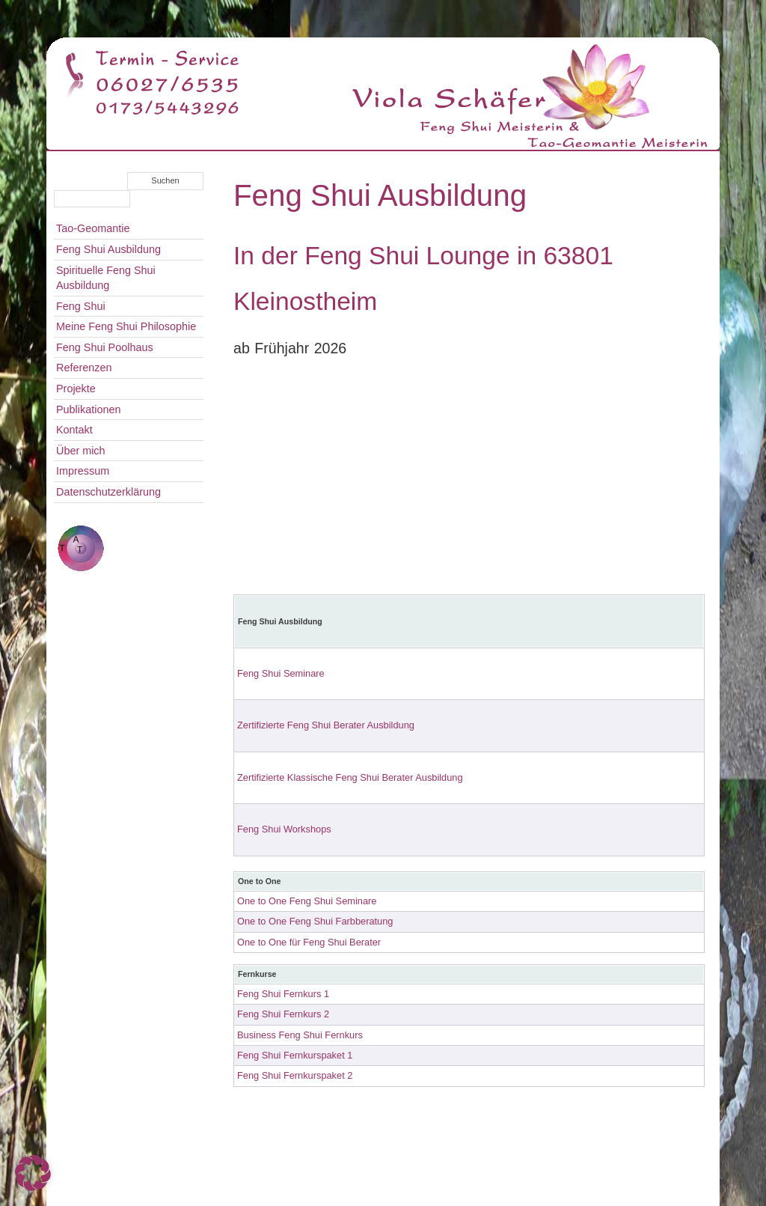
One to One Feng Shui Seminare (306, 901)
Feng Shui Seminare (281, 673)
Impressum (82, 471)
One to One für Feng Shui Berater (309, 942)
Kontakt (74, 430)
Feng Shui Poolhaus (104, 347)
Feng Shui (80, 306)
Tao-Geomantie (92, 228)
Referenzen (83, 368)
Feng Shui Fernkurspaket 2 (294, 1075)
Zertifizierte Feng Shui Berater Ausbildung (325, 725)
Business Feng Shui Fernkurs (300, 1035)
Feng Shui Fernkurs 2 (283, 1014)
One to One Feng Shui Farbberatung (315, 921)
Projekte (76, 389)
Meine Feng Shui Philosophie (126, 326)
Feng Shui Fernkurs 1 (283, 993)
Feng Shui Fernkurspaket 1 (294, 1055)
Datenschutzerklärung (108, 492)
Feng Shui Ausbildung (108, 249)
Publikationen (88, 409)
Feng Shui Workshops (284, 829)
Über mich (80, 451)
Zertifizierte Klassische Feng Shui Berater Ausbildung (350, 777)
